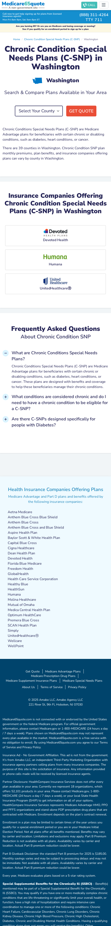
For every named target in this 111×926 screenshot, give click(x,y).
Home (16, 39)
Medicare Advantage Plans (63, 671)
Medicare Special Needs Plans (82, 680)
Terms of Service (51, 687)
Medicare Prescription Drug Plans (53, 676)
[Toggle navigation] (103, 5)
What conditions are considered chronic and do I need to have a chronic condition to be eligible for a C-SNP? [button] (60, 403)
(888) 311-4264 (93, 14)
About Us (28, 687)
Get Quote (81, 111)
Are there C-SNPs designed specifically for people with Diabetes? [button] (53, 422)
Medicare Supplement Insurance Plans (31, 680)
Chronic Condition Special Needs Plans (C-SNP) (52, 39)
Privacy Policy (77, 687)
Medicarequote (23, 3)
